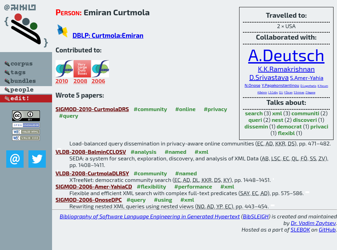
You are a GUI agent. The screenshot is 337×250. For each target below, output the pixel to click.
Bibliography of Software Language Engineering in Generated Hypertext (150, 216)
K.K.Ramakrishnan (286, 69)
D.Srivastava (269, 77)
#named (175, 151)
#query (68, 115)
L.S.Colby (273, 92)
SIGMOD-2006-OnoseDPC (89, 199)
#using (163, 199)
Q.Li (281, 92)
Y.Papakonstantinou (280, 85)
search (254, 113)
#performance (193, 186)
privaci (319, 126)
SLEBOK (300, 229)
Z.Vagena (310, 92)
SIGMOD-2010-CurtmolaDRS (92, 109)
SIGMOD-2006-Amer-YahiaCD (94, 186)
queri (255, 119)
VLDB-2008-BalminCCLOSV (91, 151)
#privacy (215, 109)
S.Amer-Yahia (306, 77)
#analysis (143, 151)
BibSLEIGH (255, 216)
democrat (289, 126)
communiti (305, 113)
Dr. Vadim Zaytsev (313, 222)
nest (278, 119)
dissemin (256, 126)
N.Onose (253, 85)
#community (150, 109)
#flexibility (151, 186)
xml (277, 113)
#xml (202, 151)
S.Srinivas (299, 92)
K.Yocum (323, 86)
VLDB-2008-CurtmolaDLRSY (92, 173)
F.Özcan (288, 92)
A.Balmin (262, 92)
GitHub (327, 229)
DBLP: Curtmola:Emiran (108, 35)
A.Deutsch (286, 54)
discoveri (305, 119)
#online (185, 109)
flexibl (286, 133)
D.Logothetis (309, 86)
